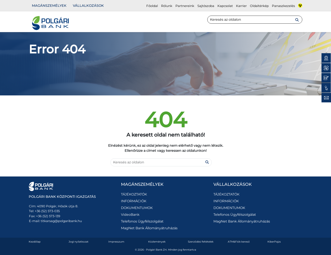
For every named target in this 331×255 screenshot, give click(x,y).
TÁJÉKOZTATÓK (134, 194)
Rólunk (166, 6)
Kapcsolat (225, 6)
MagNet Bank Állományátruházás (149, 228)
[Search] (254, 20)
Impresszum (116, 241)
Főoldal (152, 6)
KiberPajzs (274, 241)
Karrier (241, 6)
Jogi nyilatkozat (78, 241)
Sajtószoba (205, 6)
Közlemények (157, 241)
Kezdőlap (35, 241)
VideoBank (130, 215)
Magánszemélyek (49, 6)
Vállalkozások (88, 6)
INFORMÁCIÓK (133, 201)
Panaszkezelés (283, 6)
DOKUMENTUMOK (137, 208)
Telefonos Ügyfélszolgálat (142, 221)
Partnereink (184, 6)
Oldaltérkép (259, 6)
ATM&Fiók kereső (239, 241)
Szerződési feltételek (200, 241)
